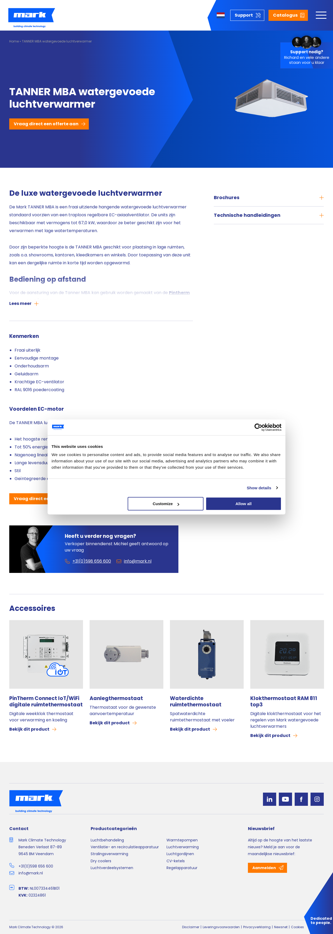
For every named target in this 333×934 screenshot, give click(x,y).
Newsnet (281, 927)
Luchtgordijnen (180, 853)
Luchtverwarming (182, 847)
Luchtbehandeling (107, 840)
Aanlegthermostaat (116, 698)
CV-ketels (175, 861)
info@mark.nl (30, 873)
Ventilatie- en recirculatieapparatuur (125, 847)
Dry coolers (101, 861)
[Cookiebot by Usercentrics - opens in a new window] (258, 427)
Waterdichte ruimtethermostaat (195, 701)
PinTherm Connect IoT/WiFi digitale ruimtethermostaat (46, 701)
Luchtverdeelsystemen (112, 867)
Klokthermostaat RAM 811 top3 (283, 701)
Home (14, 41)
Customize (166, 503)
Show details (259, 488)
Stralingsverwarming (109, 853)
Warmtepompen (182, 840)
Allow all (243, 503)
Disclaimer (190, 927)
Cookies (297, 927)
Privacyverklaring (257, 927)
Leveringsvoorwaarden (221, 927)
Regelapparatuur (181, 867)
